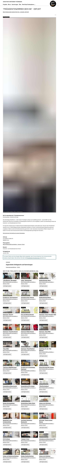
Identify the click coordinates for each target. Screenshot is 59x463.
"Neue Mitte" (6, 348)
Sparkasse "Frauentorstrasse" (10, 331)
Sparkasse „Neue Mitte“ (45, 331)
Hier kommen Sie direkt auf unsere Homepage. (14, 233)
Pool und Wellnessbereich (27, 314)
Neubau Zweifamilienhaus (27, 456)
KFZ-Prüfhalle (6, 439)
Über (20, 4)
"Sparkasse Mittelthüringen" (10, 367)
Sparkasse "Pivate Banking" (28, 348)
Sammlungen (15, 4)
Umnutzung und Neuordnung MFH (47, 439)
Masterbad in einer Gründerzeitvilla (7, 421)
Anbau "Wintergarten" (26, 280)
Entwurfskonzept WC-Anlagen (46, 367)
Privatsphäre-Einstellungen (33, 258)
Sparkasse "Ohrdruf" (8, 314)
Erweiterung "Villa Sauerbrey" (10, 297)
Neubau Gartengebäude (9, 403)
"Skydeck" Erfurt (25, 439)
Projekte (5, 4)
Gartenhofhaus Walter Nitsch (28, 403)
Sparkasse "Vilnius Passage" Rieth (47, 314)
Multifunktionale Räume (45, 297)
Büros (9, 4)
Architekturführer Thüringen (12, 1)
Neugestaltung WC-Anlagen (28, 386)
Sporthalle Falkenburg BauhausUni (26, 421)
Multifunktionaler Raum (45, 280)
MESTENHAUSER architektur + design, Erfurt (16, 12)
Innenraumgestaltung (11, 267)
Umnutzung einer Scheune (27, 297)
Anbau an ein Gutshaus (44, 456)
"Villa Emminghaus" (44, 386)
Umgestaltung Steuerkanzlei (10, 386)
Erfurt (18, 267)
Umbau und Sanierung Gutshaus (11, 456)
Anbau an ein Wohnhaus (45, 403)
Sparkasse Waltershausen (27, 331)
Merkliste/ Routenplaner (28, 4)
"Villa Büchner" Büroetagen (10, 280)
